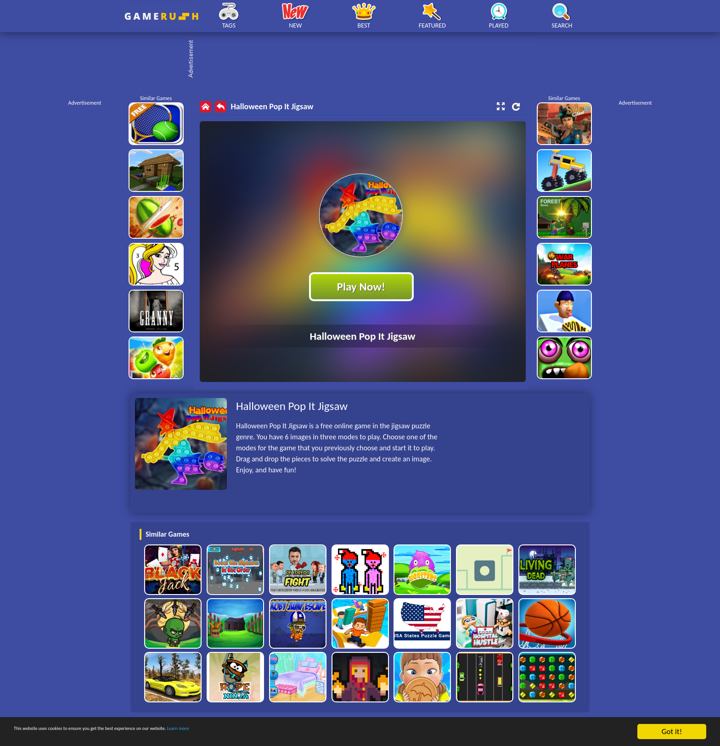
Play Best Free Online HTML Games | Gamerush (161, 16)
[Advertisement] (364, 59)
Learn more (287, 732)
